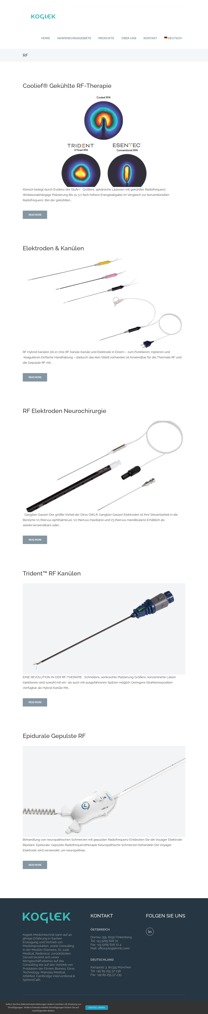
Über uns (128, 38)
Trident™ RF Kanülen (53, 575)
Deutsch (173, 38)
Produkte (106, 38)
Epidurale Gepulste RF (56, 739)
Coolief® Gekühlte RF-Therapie (69, 85)
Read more (36, 215)
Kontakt (150, 38)
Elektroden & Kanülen (55, 249)
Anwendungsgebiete (74, 38)
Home (45, 38)
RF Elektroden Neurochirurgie (67, 412)
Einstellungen (97, 1007)
